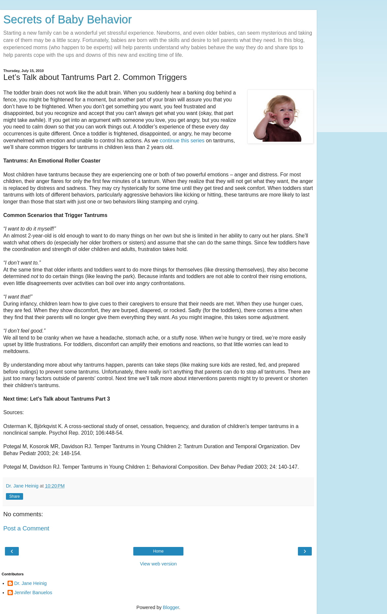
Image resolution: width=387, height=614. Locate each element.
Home (158, 551)
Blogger (171, 607)
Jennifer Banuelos (33, 592)
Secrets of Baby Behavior (67, 19)
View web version (158, 563)
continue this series (183, 140)
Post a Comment (26, 528)
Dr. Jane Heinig (30, 583)
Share (14, 496)
